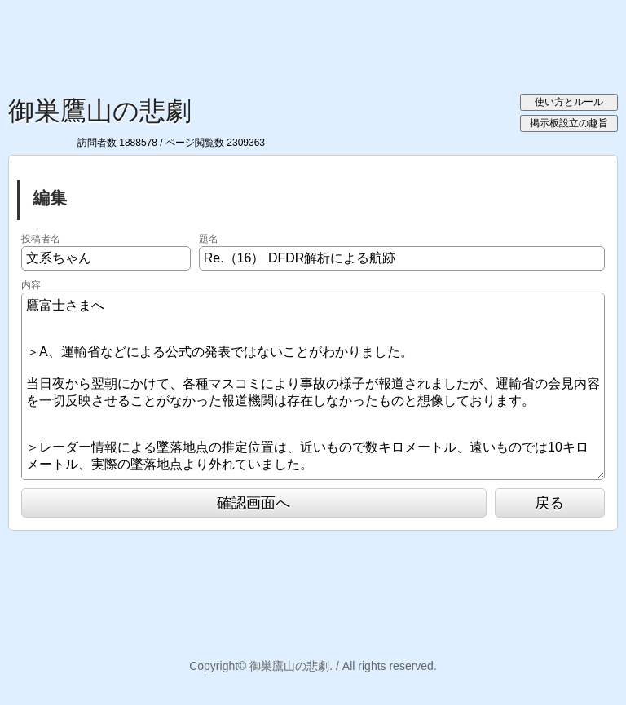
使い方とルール (569, 102)
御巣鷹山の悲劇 (100, 111)
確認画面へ (253, 503)
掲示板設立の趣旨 (569, 123)
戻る (549, 503)
